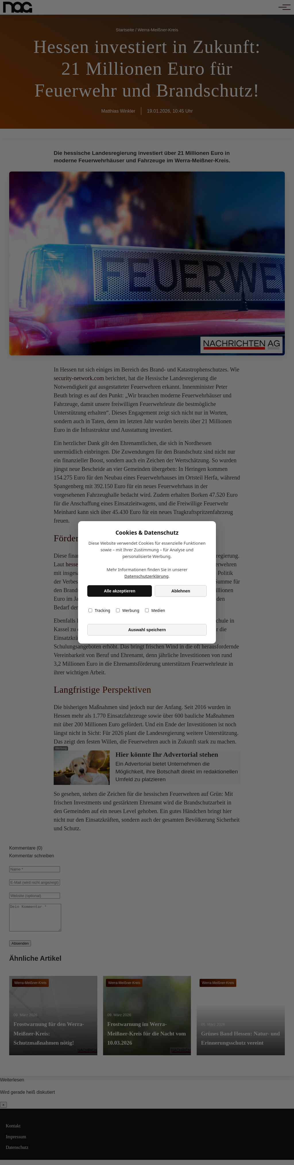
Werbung (127, 610)
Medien (155, 610)
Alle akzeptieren (120, 591)
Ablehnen (180, 591)
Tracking (99, 610)
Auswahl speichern (147, 629)
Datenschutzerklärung (146, 576)
